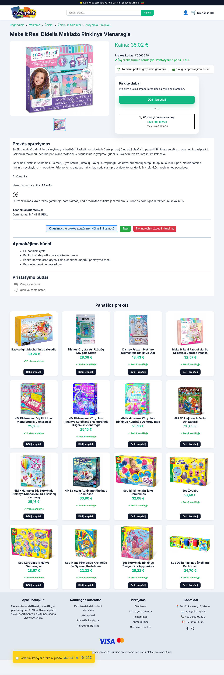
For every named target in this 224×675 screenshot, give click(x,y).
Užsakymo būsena (140, 611)
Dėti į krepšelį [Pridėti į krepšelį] (33, 372)
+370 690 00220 (157, 121)
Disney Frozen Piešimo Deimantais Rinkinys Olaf (138, 351)
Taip (125, 228)
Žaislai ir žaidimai (69, 25)
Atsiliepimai (88, 615)
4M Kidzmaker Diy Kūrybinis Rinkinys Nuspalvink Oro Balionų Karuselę (34, 494)
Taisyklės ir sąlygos (88, 620)
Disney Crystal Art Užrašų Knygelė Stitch (86, 351)
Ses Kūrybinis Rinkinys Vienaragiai (34, 564)
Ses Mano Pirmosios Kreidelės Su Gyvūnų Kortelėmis (86, 564)
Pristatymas (141, 616)
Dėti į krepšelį (157, 99)
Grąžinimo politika (140, 627)
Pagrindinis (17, 25)
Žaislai (49, 25)
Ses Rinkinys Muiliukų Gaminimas (138, 492)
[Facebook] (187, 628)
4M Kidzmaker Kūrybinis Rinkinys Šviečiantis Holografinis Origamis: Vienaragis (86, 422)
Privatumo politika (88, 625)
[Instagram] (192, 628)
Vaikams (34, 25)
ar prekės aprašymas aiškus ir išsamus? (81, 228)
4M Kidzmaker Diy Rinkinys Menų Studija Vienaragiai (34, 420)
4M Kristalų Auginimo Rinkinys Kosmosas (86, 492)
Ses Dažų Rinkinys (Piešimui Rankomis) (190, 564)
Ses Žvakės (190, 490)
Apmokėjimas (140, 621)
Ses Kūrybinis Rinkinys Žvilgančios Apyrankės (138, 564)
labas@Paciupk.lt (195, 611)
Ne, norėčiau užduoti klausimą (155, 228)
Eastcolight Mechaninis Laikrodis (33, 349)
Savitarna (140, 606)
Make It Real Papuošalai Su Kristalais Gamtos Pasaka (190, 351)
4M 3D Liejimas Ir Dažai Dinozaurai (190, 420)
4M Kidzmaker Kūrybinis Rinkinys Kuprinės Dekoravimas (138, 420)
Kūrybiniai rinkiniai (98, 25)
